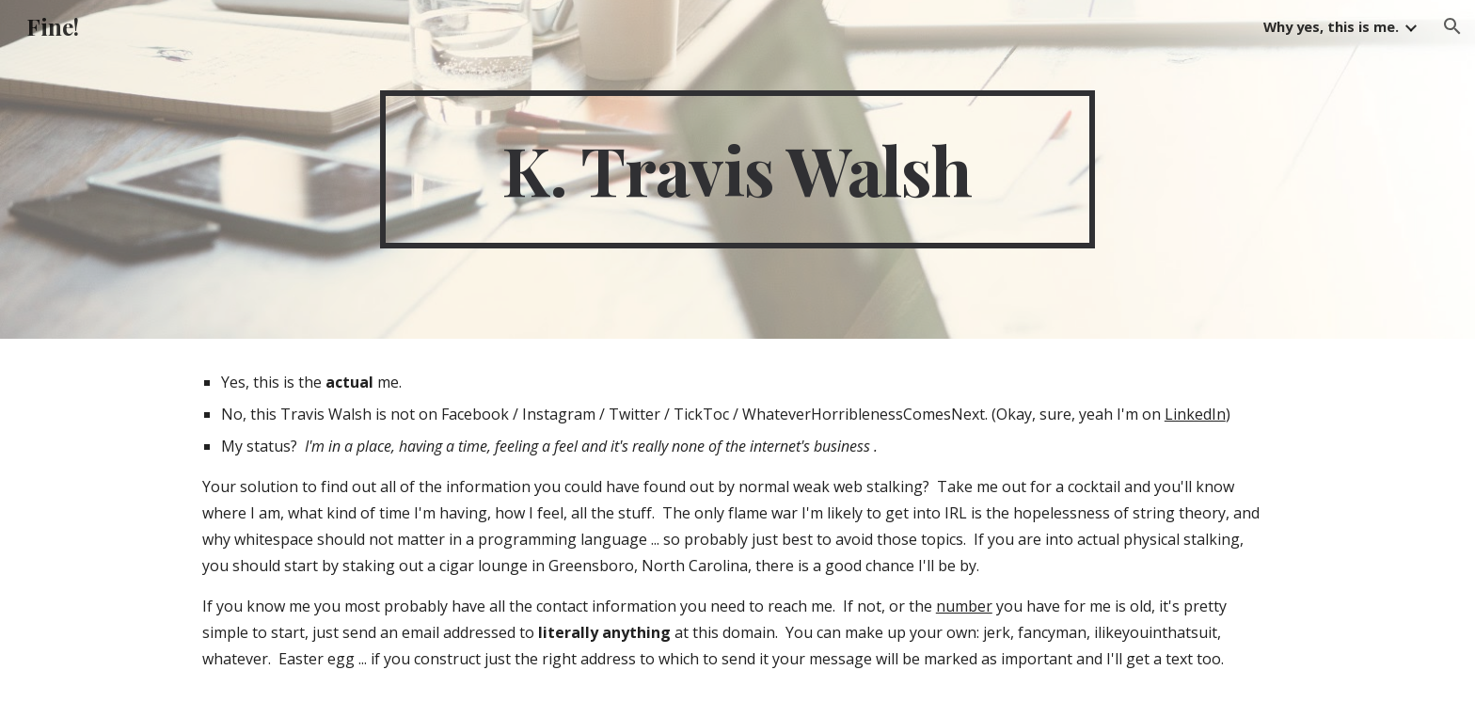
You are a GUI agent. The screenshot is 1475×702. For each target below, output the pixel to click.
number (964, 606)
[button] (1452, 26)
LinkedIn (1195, 414)
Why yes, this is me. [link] (1331, 26)
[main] (737, 169)
